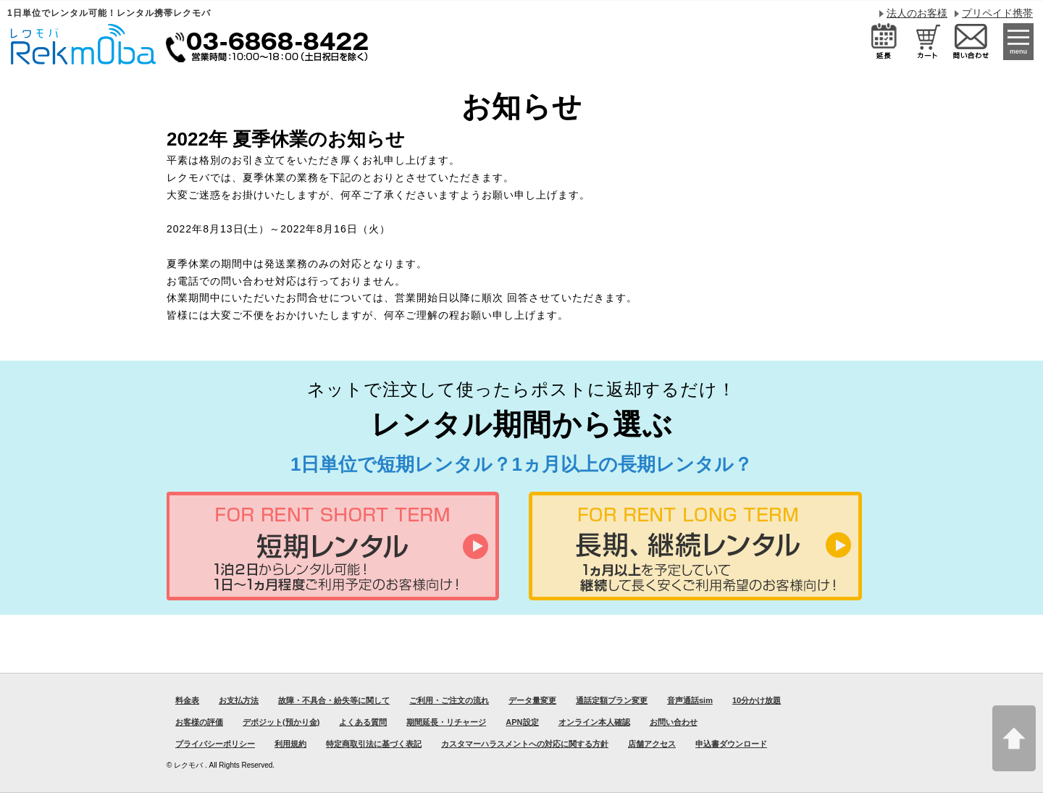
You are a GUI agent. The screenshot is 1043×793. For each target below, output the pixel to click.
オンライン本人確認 (594, 722)
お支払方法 (239, 700)
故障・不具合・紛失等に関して (334, 700)
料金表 (187, 700)
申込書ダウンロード (731, 743)
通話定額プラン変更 (612, 700)
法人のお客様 (917, 13)
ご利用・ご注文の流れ (449, 700)
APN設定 (522, 722)
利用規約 (290, 743)
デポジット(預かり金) (281, 722)
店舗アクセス (652, 743)
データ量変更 (532, 700)
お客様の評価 (199, 722)
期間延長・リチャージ (446, 722)
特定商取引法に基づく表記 (374, 743)
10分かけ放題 (756, 700)
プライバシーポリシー (215, 743)
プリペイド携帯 (997, 13)
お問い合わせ (674, 722)
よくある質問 (363, 722)
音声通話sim (690, 700)
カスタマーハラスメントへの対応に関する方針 (524, 743)
